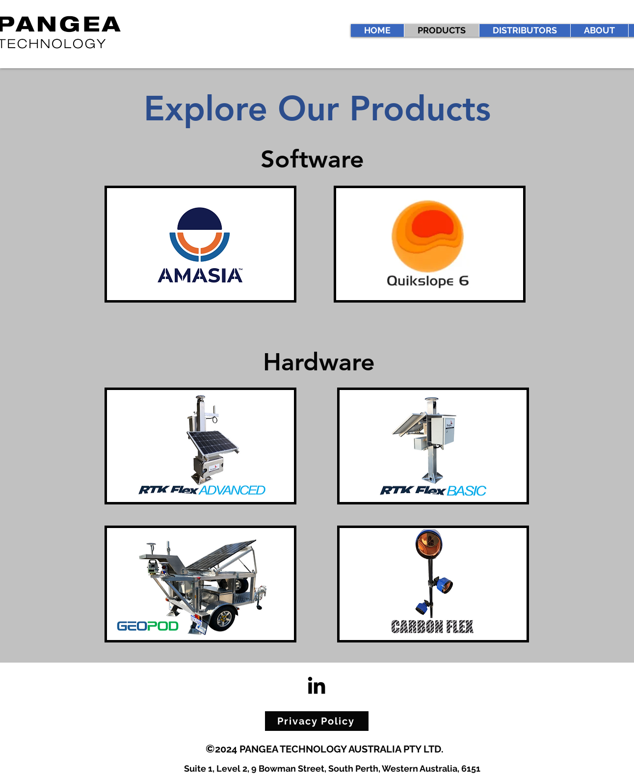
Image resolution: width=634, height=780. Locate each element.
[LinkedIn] (316, 685)
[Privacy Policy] (317, 721)
